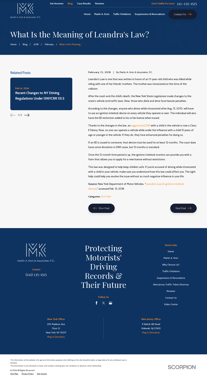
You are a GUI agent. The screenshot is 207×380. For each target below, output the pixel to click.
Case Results (84, 3)
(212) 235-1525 (36, 274)
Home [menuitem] (87, 14)
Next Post (183, 208)
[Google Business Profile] (110, 303)
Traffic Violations (171, 271)
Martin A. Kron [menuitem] (101, 14)
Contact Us (182, 14)
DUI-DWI (106, 196)
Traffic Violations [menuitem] (122, 14)
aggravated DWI (140, 125)
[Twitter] (103, 303)
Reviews (99, 3)
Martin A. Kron (171, 258)
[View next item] (26, 115)
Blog (70, 3)
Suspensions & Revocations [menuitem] (150, 14)
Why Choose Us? (171, 264)
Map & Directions (56, 336)
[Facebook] (96, 303)
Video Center (171, 304)
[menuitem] (14, 374)
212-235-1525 (187, 3)
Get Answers (56, 3)
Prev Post (101, 208)
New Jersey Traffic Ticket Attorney (171, 284)
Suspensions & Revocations (171, 278)
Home (171, 251)
